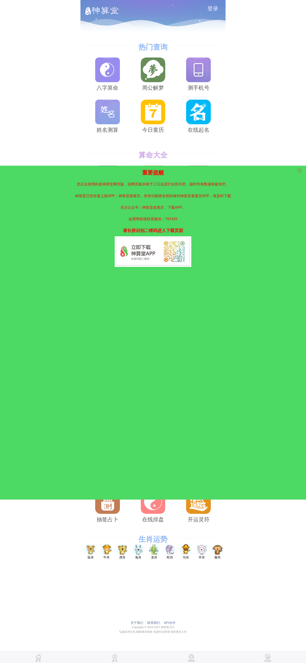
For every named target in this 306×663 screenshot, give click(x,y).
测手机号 (198, 74)
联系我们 (153, 623)
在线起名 (198, 116)
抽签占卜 (107, 505)
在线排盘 (153, 505)
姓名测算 (107, 116)
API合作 (169, 623)
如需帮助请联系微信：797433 (153, 217)
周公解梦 (153, 74)
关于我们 (137, 623)
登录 (212, 8)
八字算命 (107, 74)
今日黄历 (153, 116)
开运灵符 (198, 505)
